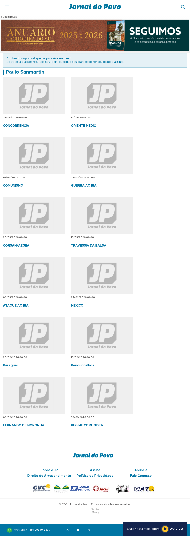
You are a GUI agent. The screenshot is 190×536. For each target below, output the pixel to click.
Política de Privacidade (95, 475)
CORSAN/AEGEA (16, 245)
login (54, 62)
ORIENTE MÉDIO (83, 125)
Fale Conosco (141, 475)
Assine (95, 470)
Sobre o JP (49, 470)
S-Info (95, 509)
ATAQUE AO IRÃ (16, 305)
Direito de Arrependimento (49, 475)
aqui (75, 62)
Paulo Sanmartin (25, 72)
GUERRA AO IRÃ (83, 185)
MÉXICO (77, 305)
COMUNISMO (13, 185)
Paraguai (10, 365)
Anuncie (140, 470)
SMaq (95, 512)
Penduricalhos (82, 365)
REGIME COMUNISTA (87, 425)
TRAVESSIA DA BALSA (88, 245)
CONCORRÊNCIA (16, 125)
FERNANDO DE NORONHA (23, 425)
